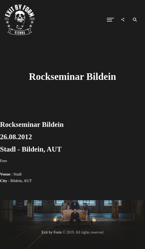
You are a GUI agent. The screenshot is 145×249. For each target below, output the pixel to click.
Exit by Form (52, 232)
